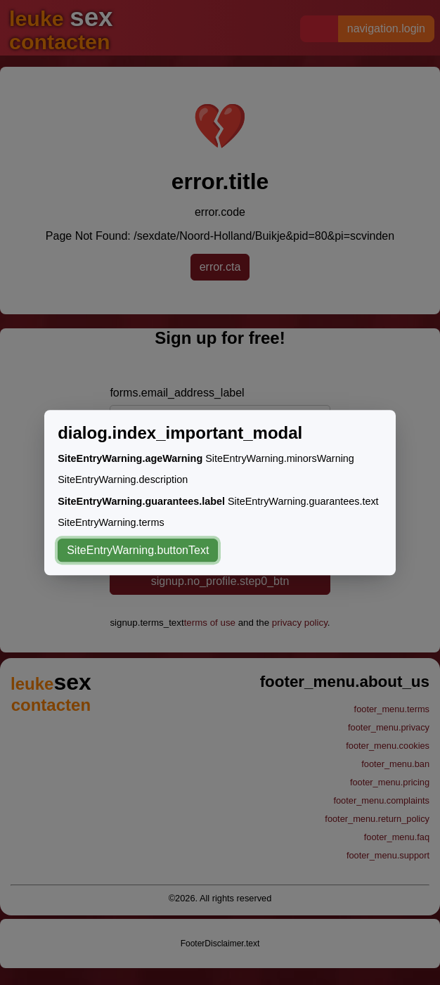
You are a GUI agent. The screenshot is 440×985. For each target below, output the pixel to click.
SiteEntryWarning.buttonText (138, 550)
